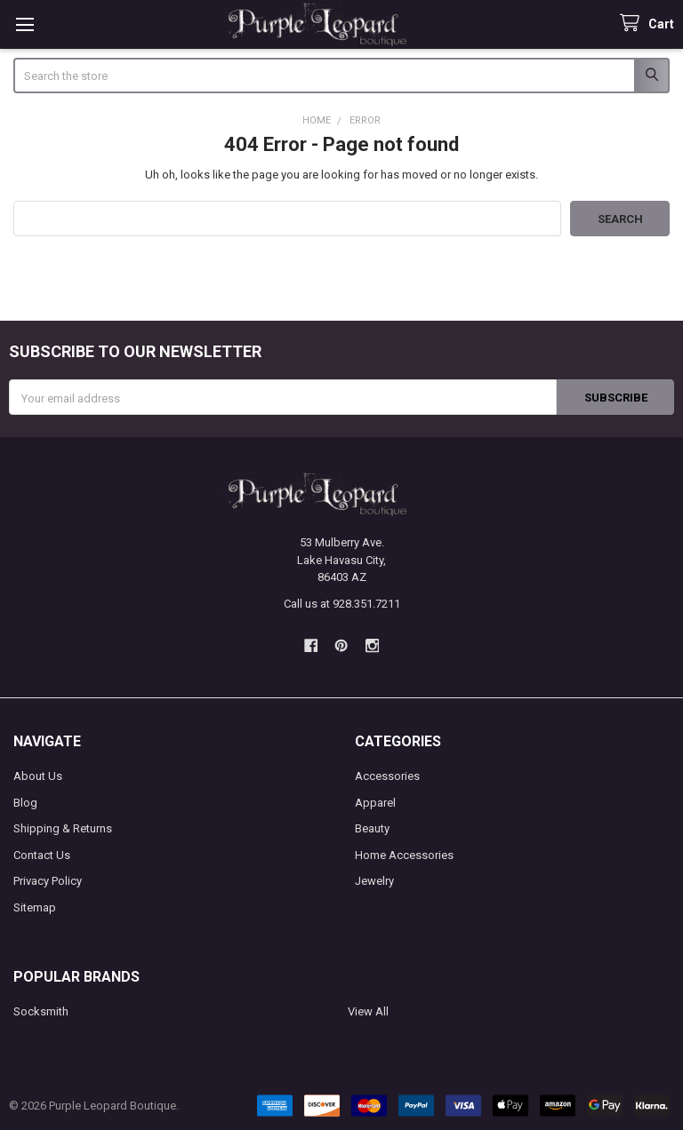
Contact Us (41, 855)
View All (368, 1011)
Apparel (375, 802)
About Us (37, 776)
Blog (25, 802)
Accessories (387, 776)
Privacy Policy (47, 880)
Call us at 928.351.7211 (342, 603)
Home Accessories (404, 855)
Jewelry (374, 880)
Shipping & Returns (62, 828)
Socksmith (40, 1011)
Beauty (372, 828)
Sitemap (34, 907)
